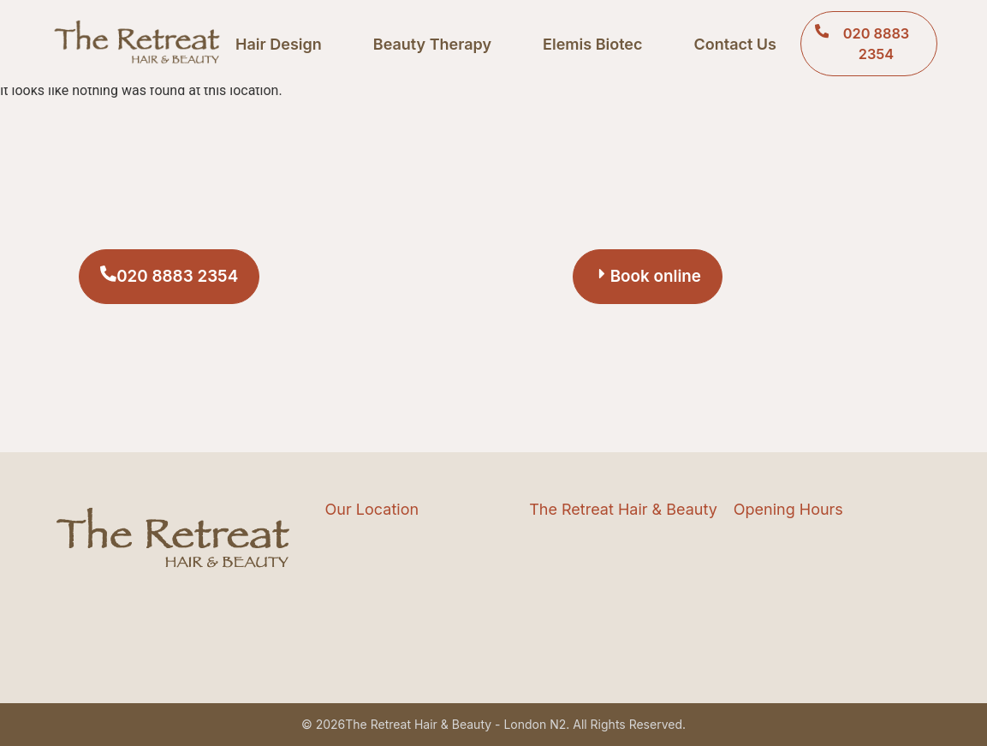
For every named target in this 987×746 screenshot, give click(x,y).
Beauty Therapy (432, 44)
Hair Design (278, 44)
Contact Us (734, 44)
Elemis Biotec (592, 44)
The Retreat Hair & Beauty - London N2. (457, 724)
